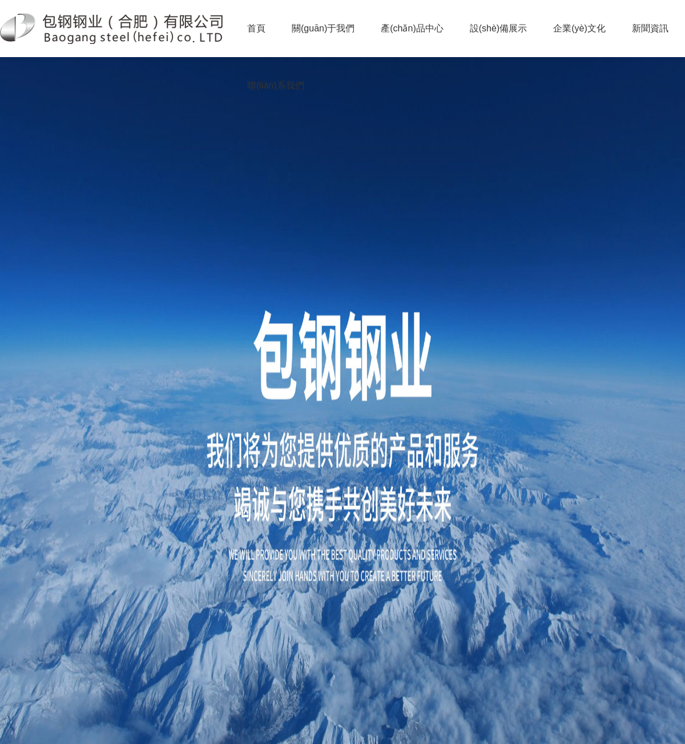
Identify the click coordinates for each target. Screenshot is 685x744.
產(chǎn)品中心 (412, 28)
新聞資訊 (650, 28)
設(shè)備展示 (498, 28)
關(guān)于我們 (323, 28)
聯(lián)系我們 (275, 85)
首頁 (256, 28)
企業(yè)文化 (579, 28)
